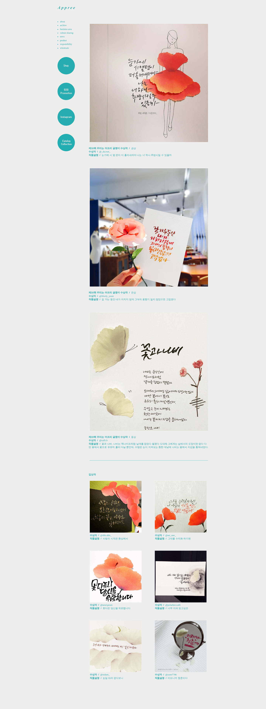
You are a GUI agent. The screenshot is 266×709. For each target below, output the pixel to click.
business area (66, 29)
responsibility (66, 44)
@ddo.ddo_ (106, 535)
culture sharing (66, 33)
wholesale (64, 48)
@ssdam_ (105, 674)
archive (63, 25)
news (62, 36)
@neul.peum (106, 605)
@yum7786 (171, 674)
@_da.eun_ (104, 151)
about (62, 21)
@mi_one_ (170, 535)
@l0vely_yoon (106, 296)
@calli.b (103, 440)
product (63, 40)
